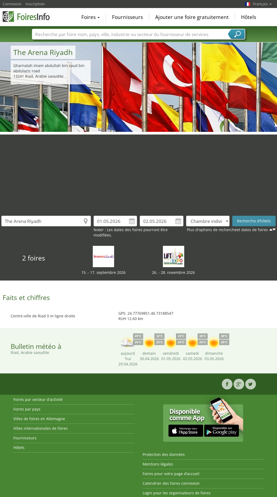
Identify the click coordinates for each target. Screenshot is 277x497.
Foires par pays (27, 409)
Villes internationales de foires (40, 428)
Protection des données (164, 454)
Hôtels (248, 17)
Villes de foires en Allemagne (39, 418)
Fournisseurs (127, 17)
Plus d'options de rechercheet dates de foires (227, 229)
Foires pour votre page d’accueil (171, 473)
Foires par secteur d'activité (38, 399)
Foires (90, 17)
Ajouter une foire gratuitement (192, 17)
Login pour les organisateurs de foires (177, 492)
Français (262, 3)
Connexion (12, 3)
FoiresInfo (29, 16)
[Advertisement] (138, 172)
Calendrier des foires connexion (171, 483)
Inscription (35, 3)
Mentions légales (158, 464)
